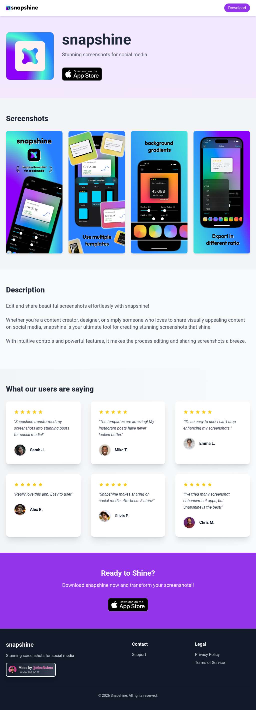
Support (139, 654)
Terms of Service (210, 662)
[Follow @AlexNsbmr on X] (31, 670)
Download (237, 8)
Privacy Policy (207, 654)
